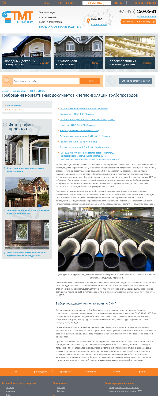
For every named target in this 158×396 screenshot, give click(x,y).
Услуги (116, 371)
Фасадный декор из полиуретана (19, 62)
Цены (118, 3)
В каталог (44, 63)
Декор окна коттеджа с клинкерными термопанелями (25, 170)
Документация (97, 3)
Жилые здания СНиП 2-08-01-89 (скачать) (79, 130)
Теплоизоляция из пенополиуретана (122, 62)
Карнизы (10, 387)
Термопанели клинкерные (66, 62)
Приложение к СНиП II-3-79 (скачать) (77, 114)
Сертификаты (14, 105)
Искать (90, 80)
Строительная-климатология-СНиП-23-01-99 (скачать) (85, 136)
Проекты (142, 371)
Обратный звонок (147, 16)
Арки (8, 394)
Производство (68, 3)
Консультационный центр (141, 21)
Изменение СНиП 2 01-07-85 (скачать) (78, 125)
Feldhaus (61, 391)
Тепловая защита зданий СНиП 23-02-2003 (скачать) (84, 147)
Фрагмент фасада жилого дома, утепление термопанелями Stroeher (28, 212)
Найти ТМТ (99, 22)
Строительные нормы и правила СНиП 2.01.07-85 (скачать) (87, 119)
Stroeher (61, 387)
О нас (46, 3)
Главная (5, 91)
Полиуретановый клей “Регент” (124, 387)
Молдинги (10, 391)
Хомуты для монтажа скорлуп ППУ (125, 391)
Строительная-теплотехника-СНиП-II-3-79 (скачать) (84, 108)
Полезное (91, 371)
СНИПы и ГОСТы (37, 91)
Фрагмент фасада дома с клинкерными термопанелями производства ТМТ (26, 254)
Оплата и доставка (143, 3)
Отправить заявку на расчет (136, 80)
